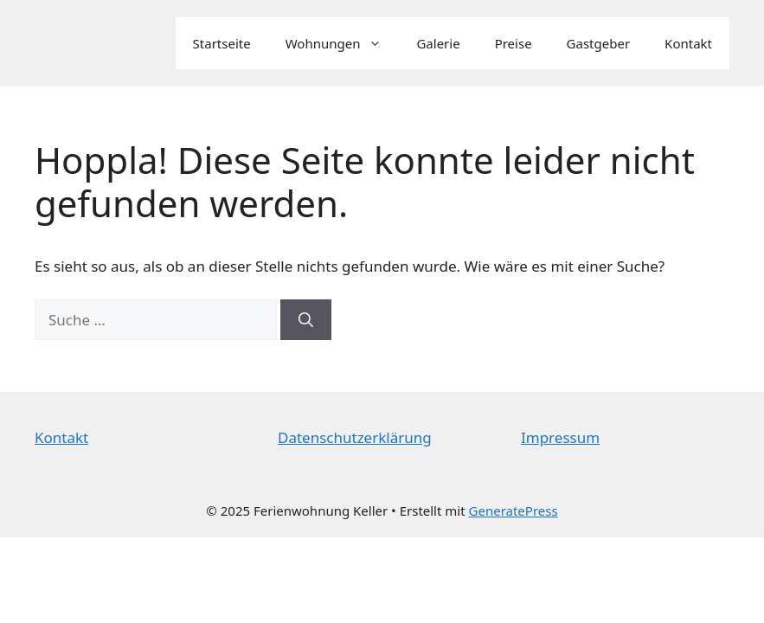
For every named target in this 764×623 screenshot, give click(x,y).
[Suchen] (305, 320)
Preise (513, 43)
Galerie (437, 43)
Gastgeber (599, 43)
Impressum (560, 437)
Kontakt (688, 43)
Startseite (222, 43)
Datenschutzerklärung (355, 437)
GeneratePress (513, 510)
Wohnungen (343, 43)
